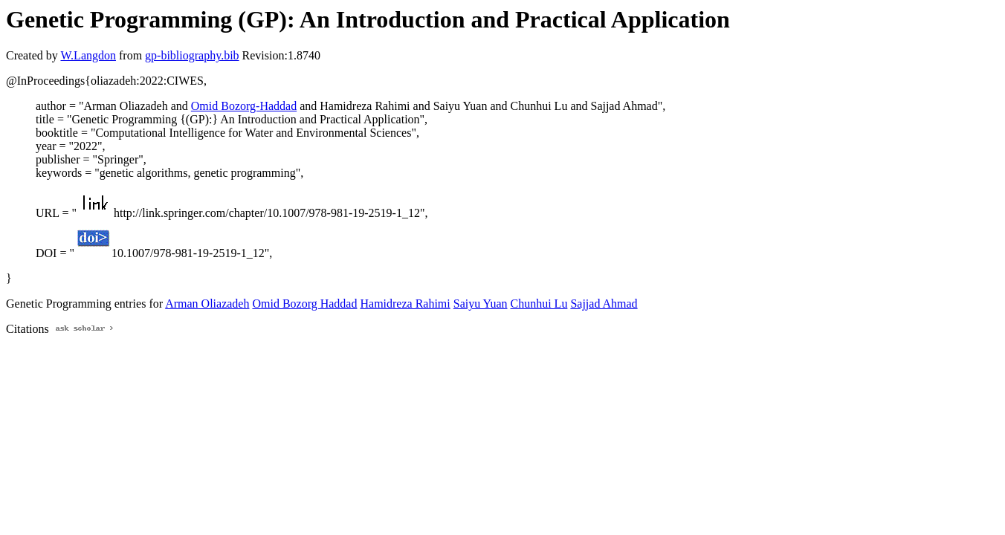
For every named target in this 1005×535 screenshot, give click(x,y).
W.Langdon (88, 55)
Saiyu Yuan (480, 303)
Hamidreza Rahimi (405, 303)
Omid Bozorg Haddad (304, 303)
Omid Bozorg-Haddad (244, 106)
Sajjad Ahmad (603, 303)
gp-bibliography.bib (192, 55)
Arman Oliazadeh (207, 303)
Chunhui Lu (539, 303)
